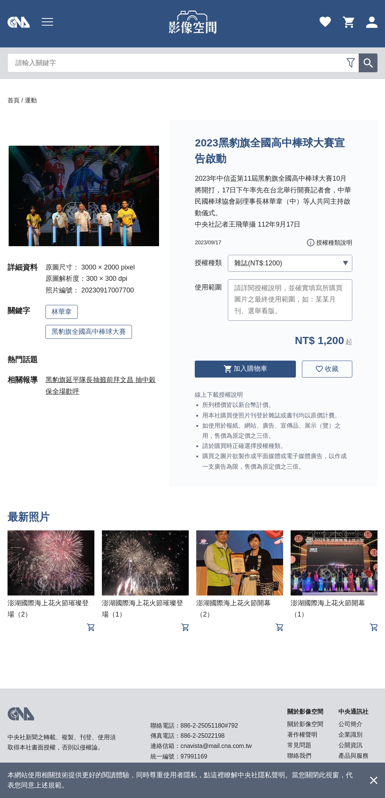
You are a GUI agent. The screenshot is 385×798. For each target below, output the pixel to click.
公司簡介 (350, 724)
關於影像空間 (305, 724)
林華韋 (62, 311)
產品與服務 (353, 755)
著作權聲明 (302, 734)
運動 (31, 100)
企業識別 (350, 734)
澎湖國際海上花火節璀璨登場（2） (48, 608)
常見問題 (299, 745)
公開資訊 (350, 745)
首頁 (14, 100)
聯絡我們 (299, 755)
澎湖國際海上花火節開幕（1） (328, 608)
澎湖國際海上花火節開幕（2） (233, 608)
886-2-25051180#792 (209, 725)
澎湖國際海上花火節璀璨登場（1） (142, 608)
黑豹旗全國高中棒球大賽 (89, 331)
